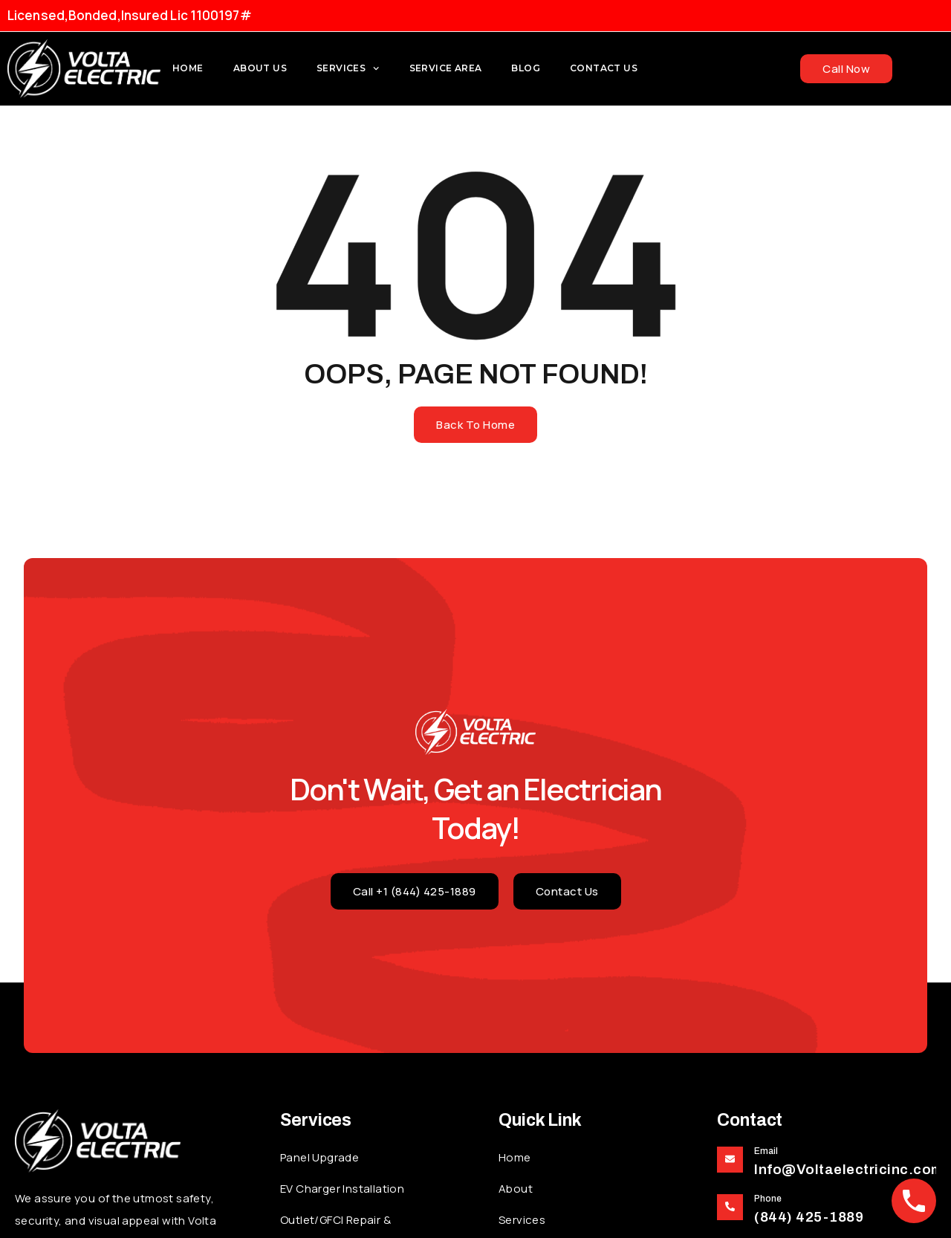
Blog (525, 68)
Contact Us (603, 68)
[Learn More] (826, 1163)
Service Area (445, 68)
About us (260, 68)
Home (188, 68)
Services (348, 68)
